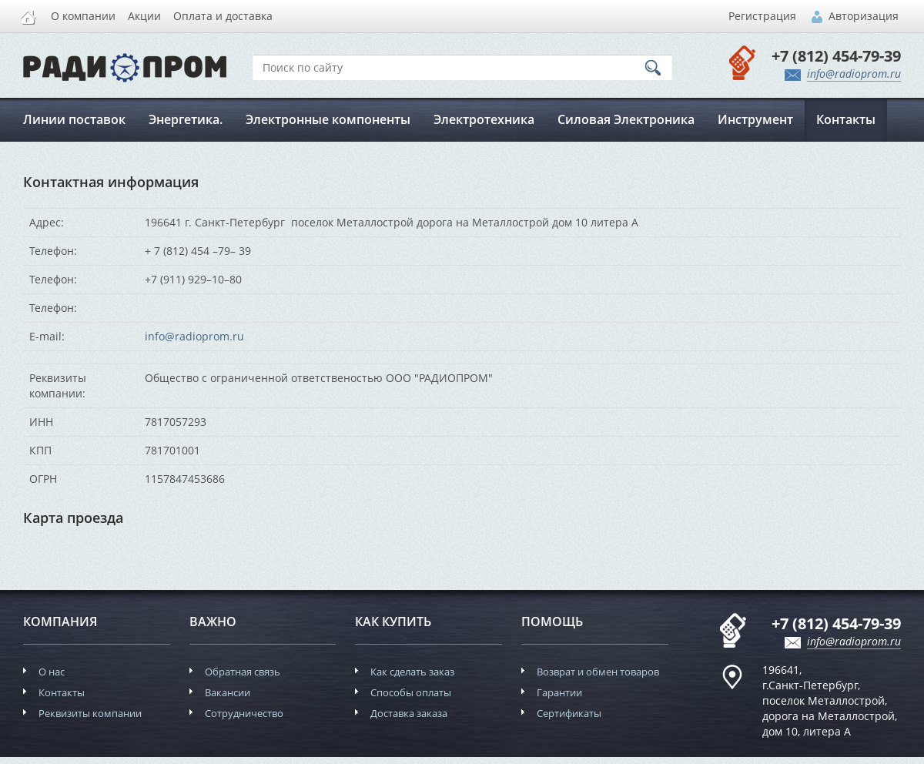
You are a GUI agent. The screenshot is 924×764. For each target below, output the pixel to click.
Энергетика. (186, 119)
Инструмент (755, 119)
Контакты (845, 119)
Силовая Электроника (626, 119)
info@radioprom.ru (194, 336)
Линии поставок (74, 119)
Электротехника (484, 119)
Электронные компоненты (328, 119)
